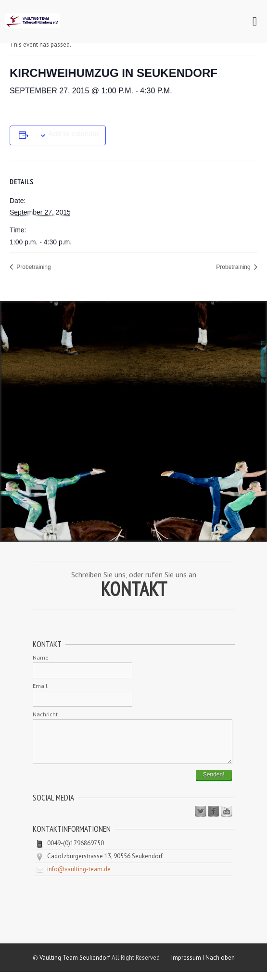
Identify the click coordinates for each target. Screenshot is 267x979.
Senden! (214, 781)
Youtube (226, 819)
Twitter (200, 819)
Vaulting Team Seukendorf (74, 965)
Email (40, 685)
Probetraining (33, 267)
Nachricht (45, 714)
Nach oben (220, 965)
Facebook (213, 819)
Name (41, 657)
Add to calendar (73, 134)
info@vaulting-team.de (79, 876)
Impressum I (188, 965)
